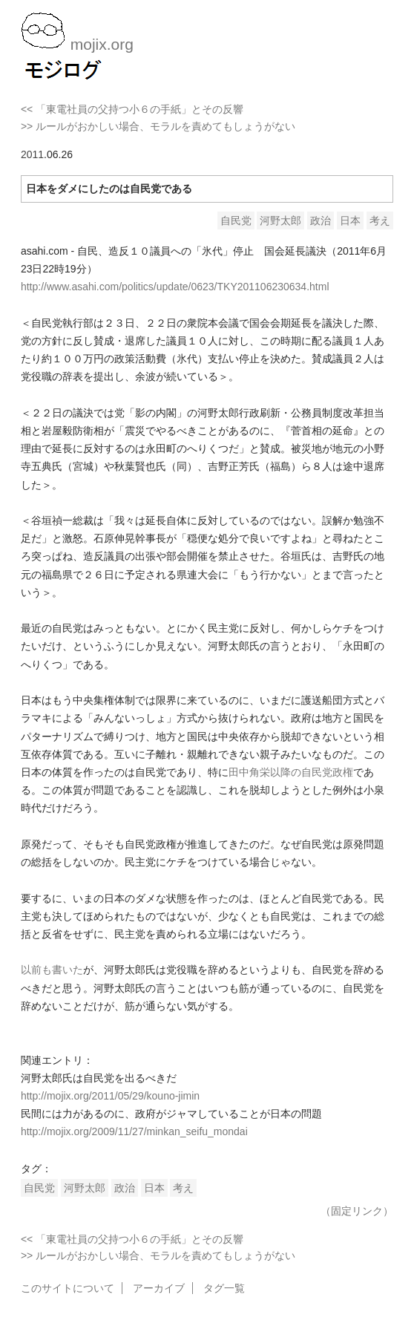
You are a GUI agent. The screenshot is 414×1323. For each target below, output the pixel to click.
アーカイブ (159, 1288)
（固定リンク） (357, 1211)
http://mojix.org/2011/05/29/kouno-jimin (110, 1096)
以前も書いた (52, 970)
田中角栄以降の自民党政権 (291, 772)
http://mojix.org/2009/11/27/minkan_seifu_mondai (134, 1131)
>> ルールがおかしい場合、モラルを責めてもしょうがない (158, 126)
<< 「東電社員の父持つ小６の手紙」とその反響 (132, 109)
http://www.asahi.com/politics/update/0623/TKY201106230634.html (175, 287)
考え (379, 220)
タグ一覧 (224, 1288)
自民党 (236, 220)
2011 (32, 154)
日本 (350, 220)
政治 (320, 220)
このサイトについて (67, 1288)
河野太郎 (280, 220)
